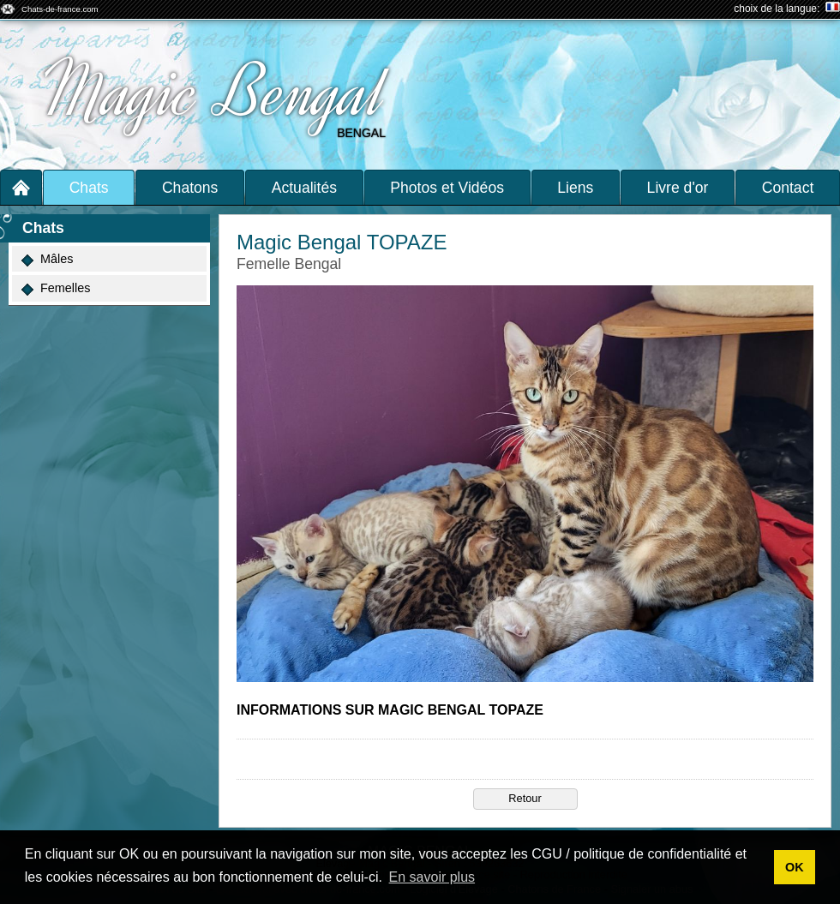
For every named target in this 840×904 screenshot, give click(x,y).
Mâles (47, 259)
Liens (575, 187)
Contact (788, 187)
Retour (524, 798)
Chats (89, 187)
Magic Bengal (214, 92)
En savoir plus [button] (432, 877)
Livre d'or (678, 187)
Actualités (304, 187)
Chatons (190, 187)
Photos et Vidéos (447, 187)
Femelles (55, 288)
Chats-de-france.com (60, 9)
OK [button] (794, 867)
